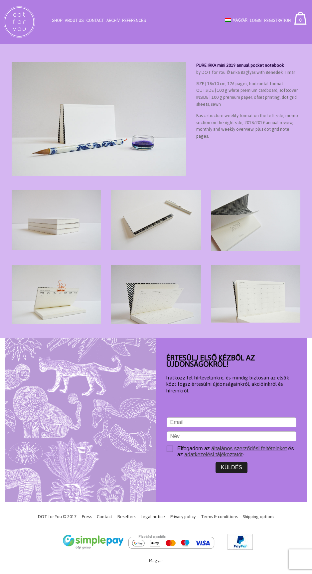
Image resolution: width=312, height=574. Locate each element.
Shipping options (258, 516)
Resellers (126, 516)
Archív (112, 20)
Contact (95, 20)
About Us (74, 20)
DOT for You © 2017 (57, 516)
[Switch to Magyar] (236, 20)
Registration (277, 20)
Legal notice (153, 516)
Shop (57, 20)
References (134, 20)
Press (86, 516)
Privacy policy (183, 516)
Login (255, 20)
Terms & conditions (219, 516)
